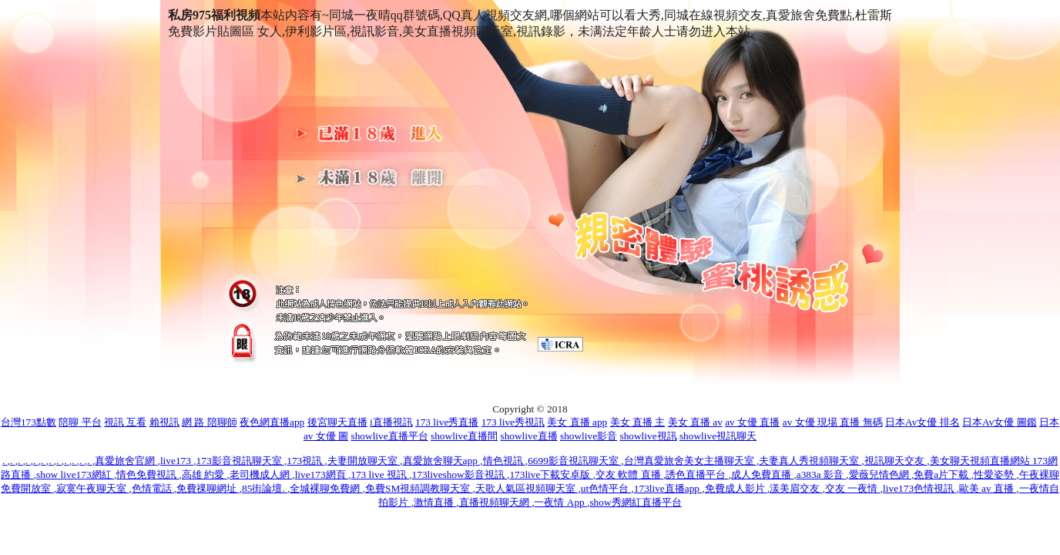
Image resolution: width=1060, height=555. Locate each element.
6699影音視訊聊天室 (574, 460)
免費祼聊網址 (207, 488)
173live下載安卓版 (550, 474)
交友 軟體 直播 (629, 474)
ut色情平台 (606, 488)
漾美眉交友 (796, 488)
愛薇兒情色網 (880, 474)
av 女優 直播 (752, 422)
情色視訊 (504, 460)
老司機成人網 (261, 474)
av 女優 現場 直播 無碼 (833, 422)
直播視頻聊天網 (495, 502)
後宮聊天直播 (337, 422)
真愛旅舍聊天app (442, 460)
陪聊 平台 (80, 422)
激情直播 (435, 502)
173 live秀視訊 (513, 422)
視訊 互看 (125, 422)
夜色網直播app (272, 422)
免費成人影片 (736, 488)
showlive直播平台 (389, 436)
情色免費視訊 (147, 474)
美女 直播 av (695, 422)
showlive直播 (528, 436)
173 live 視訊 (380, 474)
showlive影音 (588, 436)
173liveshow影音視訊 (459, 474)
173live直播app (668, 488)
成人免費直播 (762, 474)
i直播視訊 (391, 422)
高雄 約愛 (204, 474)
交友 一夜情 (853, 488)
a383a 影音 (822, 474)
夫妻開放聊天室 (363, 460)
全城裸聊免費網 (326, 488)
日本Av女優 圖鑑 (999, 422)
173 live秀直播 (446, 422)
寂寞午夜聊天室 (92, 488)
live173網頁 (321, 474)
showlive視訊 (647, 436)
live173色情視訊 (919, 488)
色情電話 (153, 488)
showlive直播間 (464, 436)
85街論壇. (264, 488)
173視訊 (305, 460)
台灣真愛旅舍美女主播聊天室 (690, 460)
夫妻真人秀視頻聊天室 (810, 460)
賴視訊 (164, 422)
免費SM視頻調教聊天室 (419, 488)
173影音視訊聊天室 (240, 460)
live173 (176, 460)
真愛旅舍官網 (126, 460)
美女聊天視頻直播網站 (981, 460)
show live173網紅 (75, 474)
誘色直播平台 (697, 474)
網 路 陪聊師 (209, 422)
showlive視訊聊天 (717, 436)
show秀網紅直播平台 (635, 502)
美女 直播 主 (638, 422)
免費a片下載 (942, 474)
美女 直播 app (577, 422)
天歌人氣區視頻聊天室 (526, 488)
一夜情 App (560, 502)
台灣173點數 (28, 422)
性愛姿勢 (995, 474)
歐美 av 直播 (988, 488)
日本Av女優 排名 (922, 422)
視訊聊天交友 (895, 460)
